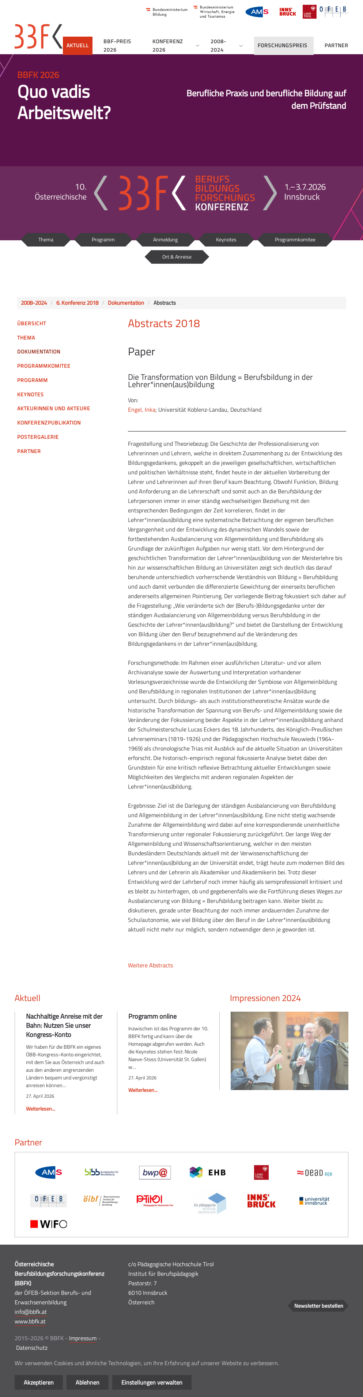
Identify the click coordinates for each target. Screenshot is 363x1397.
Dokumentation (38, 351)
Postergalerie (38, 437)
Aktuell (78, 45)
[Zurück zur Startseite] (39, 36)
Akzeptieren (39, 1382)
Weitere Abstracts (150, 965)
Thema (45, 239)
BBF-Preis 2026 (117, 45)
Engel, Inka (141, 409)
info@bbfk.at (31, 1311)
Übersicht (31, 323)
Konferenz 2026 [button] (176, 45)
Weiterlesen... (40, 1108)
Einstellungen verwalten (151, 1382)
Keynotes (226, 239)
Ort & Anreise (177, 256)
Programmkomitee (295, 239)
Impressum (83, 1338)
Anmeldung (165, 239)
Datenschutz (32, 1347)
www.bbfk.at (30, 1321)
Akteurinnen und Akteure (53, 408)
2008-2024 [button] (227, 45)
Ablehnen (87, 1382)
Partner (336, 45)
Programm (103, 239)
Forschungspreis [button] (282, 45)
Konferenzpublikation (49, 422)
